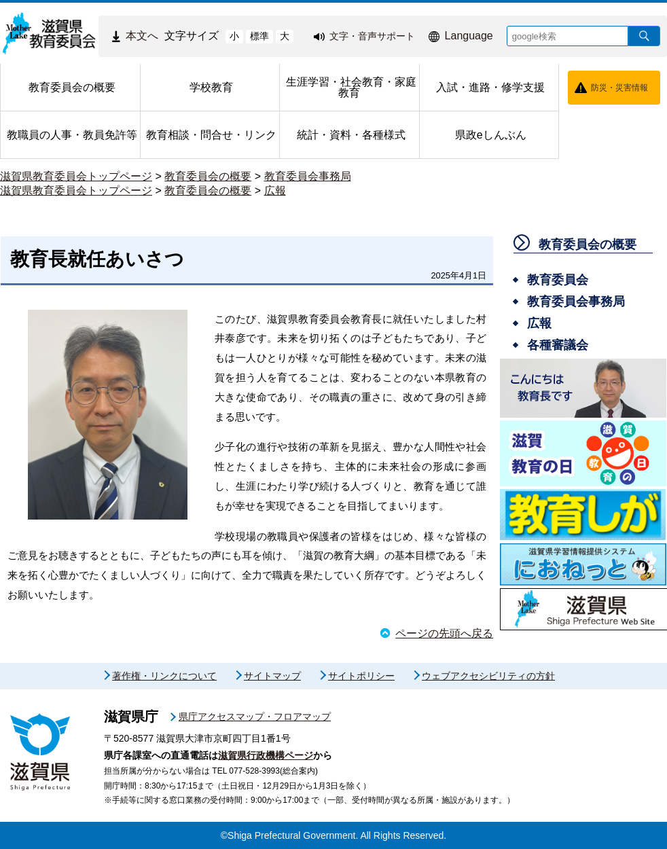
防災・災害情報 (619, 87)
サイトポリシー (361, 675)
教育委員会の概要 (207, 176)
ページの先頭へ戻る (444, 633)
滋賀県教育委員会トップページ (76, 176)
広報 (275, 190)
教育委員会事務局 (307, 176)
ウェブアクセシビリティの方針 (488, 675)
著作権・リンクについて (164, 675)
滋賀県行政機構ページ (265, 755)
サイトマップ (272, 675)
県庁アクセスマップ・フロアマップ (255, 716)
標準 (259, 36)
